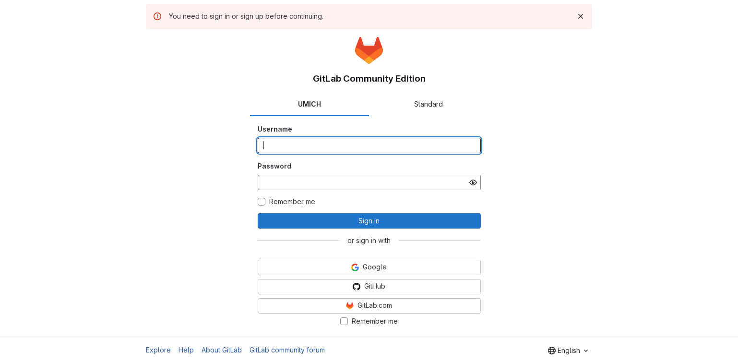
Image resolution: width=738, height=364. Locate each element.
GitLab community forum (287, 350)
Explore (158, 350)
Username (275, 129)
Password (274, 166)
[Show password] (473, 182)
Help (186, 350)
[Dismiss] (580, 16)
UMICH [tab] (309, 104)
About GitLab (222, 350)
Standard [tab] (428, 104)
